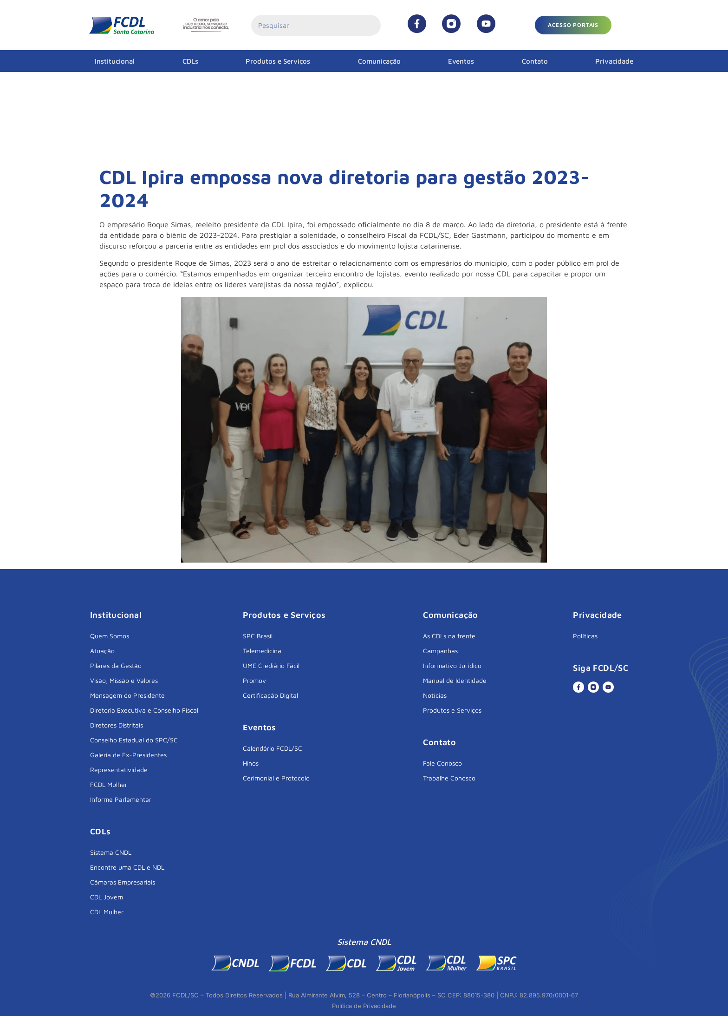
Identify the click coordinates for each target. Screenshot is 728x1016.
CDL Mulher (107, 912)
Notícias (435, 695)
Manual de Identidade (455, 680)
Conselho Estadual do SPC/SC (134, 740)
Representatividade (119, 769)
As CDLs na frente (449, 636)
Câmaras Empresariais (122, 882)
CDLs (190, 61)
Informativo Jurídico (452, 665)
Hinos (251, 763)
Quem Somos (109, 636)
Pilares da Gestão (116, 665)
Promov (254, 680)
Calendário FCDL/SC (272, 748)
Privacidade (614, 61)
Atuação (102, 651)
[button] (573, 25)
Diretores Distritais (116, 725)
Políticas (585, 636)
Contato (535, 61)
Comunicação (379, 61)
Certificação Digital (270, 695)
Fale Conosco (442, 763)
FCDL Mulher (108, 784)
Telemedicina (262, 651)
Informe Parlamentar (120, 799)
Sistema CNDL (110, 852)
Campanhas (440, 651)
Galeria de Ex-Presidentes (128, 755)
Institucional (115, 61)
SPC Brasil (258, 636)
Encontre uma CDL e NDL (127, 867)
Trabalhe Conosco (449, 778)
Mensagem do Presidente (127, 695)
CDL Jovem (106, 897)
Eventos (461, 61)
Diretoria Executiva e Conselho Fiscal (144, 710)
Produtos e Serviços (278, 61)
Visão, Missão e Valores (124, 680)
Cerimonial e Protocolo (276, 778)
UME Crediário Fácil (271, 665)
